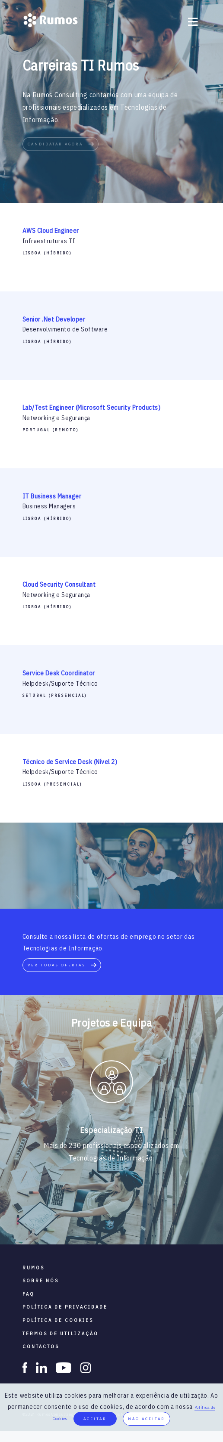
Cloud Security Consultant (59, 584)
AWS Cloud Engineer (50, 230)
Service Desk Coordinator (58, 673)
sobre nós (40, 1281)
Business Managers (49, 506)
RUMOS (33, 1268)
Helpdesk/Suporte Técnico (60, 683)
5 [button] (131, 1218)
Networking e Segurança (56, 418)
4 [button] (118, 1218)
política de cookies (57, 1320)
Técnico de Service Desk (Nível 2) (70, 762)
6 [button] (144, 1218)
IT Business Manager (52, 496)
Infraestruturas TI (49, 241)
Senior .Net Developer (54, 319)
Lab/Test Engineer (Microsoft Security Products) (91, 407)
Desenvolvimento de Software (65, 329)
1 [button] (79, 1218)
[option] (111, 1083)
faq (28, 1294)
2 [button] (92, 1218)
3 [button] (105, 1218)
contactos (40, 1346)
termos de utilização (60, 1334)
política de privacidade (65, 1307)
